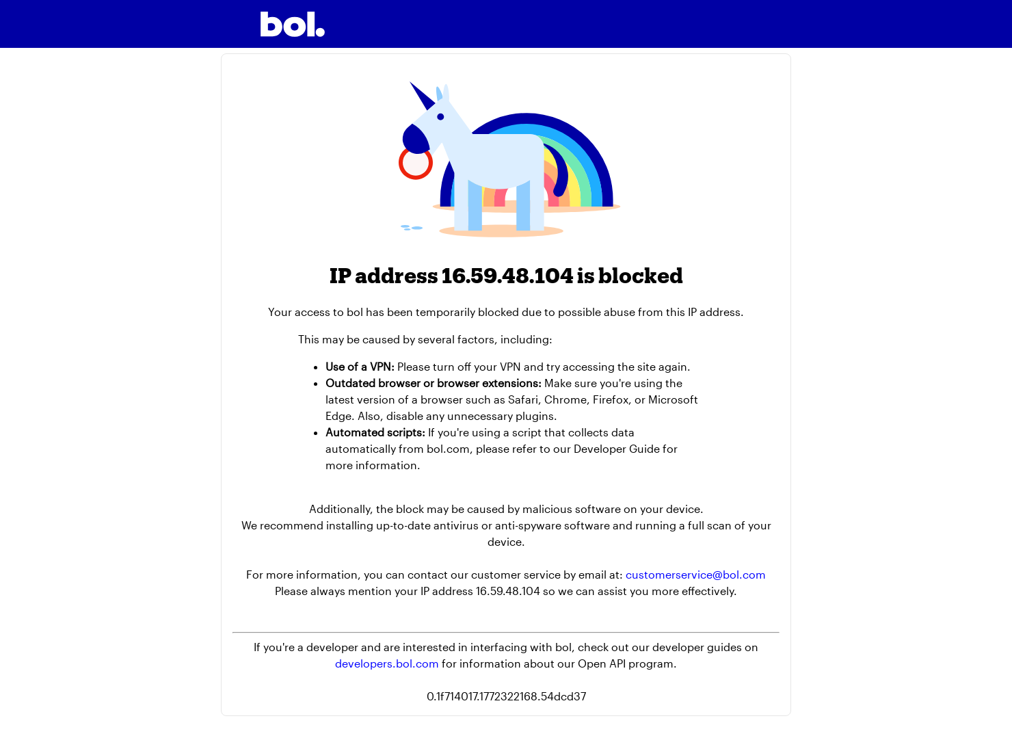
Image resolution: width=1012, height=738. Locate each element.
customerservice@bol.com (696, 574)
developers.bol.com (387, 663)
